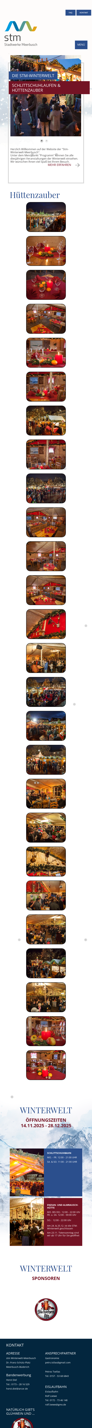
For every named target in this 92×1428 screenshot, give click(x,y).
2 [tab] (46, 141)
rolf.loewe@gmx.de (55, 1404)
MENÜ (81, 44)
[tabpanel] (45, 95)
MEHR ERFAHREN (60, 165)
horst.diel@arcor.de (17, 1388)
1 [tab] (42, 141)
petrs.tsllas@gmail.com (58, 1362)
